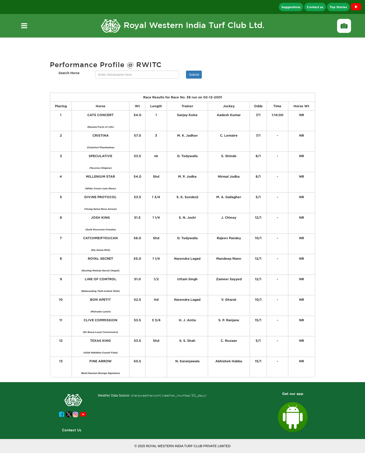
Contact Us (71, 430)
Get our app (292, 394)
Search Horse (68, 73)
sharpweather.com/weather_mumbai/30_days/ (169, 395)
